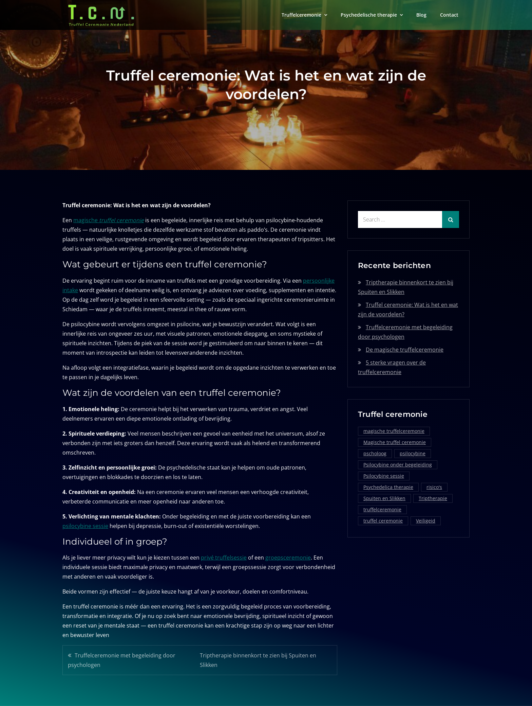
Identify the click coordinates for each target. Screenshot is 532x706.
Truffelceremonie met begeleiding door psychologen (121, 660)
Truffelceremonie (301, 15)
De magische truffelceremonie (404, 349)
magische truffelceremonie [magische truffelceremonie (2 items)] (393, 431)
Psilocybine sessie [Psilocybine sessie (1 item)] (383, 476)
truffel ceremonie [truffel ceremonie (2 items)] (383, 520)
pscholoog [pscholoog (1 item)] (374, 453)
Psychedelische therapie (369, 15)
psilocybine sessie (85, 526)
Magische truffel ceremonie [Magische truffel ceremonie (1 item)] (394, 442)
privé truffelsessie (224, 557)
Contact (449, 15)
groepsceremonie (288, 557)
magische (108, 220)
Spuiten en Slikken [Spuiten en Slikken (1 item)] (384, 498)
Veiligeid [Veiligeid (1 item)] (425, 520)
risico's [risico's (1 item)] (434, 487)
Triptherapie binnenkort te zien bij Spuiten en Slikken (258, 660)
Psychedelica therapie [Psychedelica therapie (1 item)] (388, 487)
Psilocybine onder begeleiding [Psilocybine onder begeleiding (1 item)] (397, 464)
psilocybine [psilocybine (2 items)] (412, 453)
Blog (421, 15)
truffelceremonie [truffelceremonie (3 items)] (382, 509)
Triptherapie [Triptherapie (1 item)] (433, 498)
